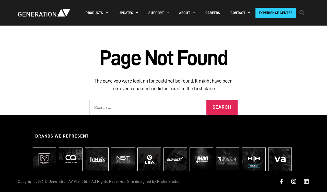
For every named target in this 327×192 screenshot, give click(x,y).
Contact (240, 13)
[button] (302, 13)
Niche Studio (168, 182)
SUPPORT (158, 13)
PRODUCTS (97, 13)
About (187, 13)
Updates (128, 13)
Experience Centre (276, 13)
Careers (212, 13)
